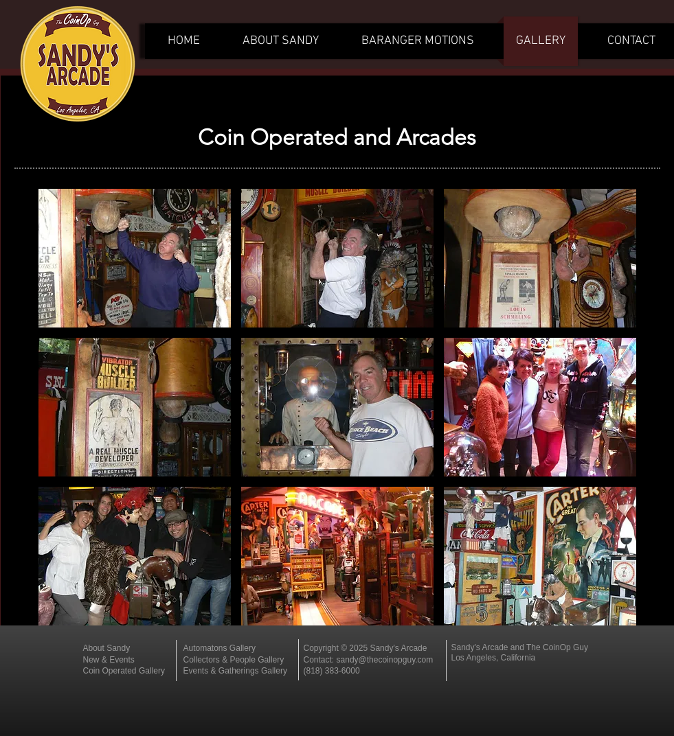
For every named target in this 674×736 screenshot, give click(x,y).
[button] (134, 258)
